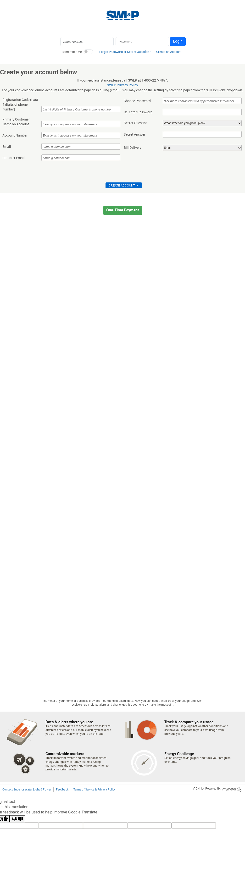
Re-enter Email (13, 158)
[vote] (194, 825)
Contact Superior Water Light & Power (26, 789)
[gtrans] (149, 825)
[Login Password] (142, 41)
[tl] (61, 825)
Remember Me (72, 52)
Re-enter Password (138, 112)
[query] (105, 825)
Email (6, 147)
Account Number (15, 135)
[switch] (88, 51)
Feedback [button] (62, 789)
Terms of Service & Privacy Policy (94, 789)
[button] (168, 53)
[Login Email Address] (87, 41)
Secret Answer (134, 135)
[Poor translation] (17, 818)
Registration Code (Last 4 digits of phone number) (20, 104)
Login (178, 41)
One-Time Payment (122, 210)
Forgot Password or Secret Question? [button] (124, 52)
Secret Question (136, 123)
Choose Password (137, 101)
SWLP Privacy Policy (122, 85)
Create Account (122, 185)
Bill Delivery (132, 148)
